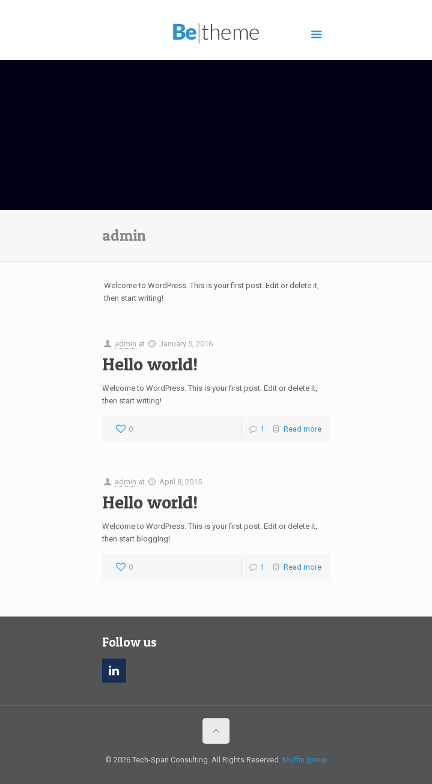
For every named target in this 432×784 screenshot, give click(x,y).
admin (125, 343)
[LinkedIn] (114, 671)
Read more (302, 428)
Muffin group (304, 759)
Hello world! (150, 364)
